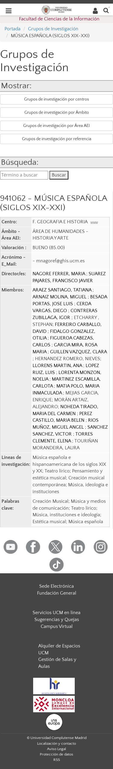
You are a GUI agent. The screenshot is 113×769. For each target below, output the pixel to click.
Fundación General (56, 593)
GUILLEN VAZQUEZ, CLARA (78, 351)
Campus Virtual (57, 626)
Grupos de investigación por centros (56, 99)
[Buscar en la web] (106, 10)
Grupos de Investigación (53, 29)
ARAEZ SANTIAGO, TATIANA (63, 290)
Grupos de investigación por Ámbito (56, 112)
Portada (12, 29)
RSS (56, 760)
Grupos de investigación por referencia (56, 139)
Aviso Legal (56, 749)
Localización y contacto (56, 743)
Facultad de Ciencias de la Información (59, 19)
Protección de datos (56, 754)
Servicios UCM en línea (56, 612)
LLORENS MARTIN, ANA (58, 365)
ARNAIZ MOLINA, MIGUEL (60, 297)
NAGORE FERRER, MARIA (59, 273)
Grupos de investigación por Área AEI (56, 125)
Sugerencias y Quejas (56, 619)
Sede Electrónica (56, 586)
